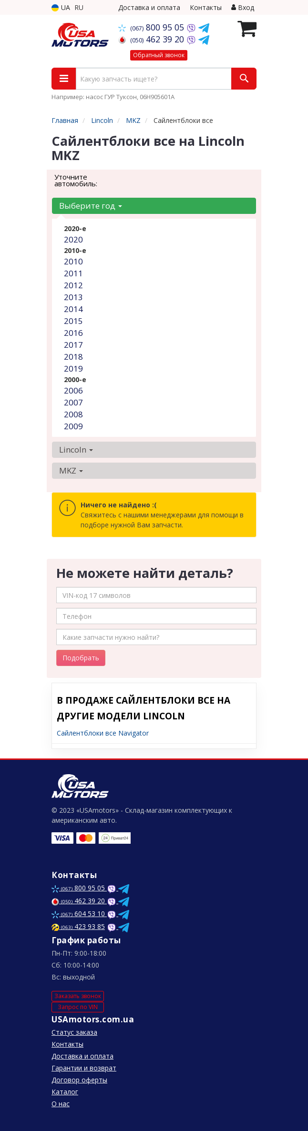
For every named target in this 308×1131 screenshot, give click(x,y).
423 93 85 (78, 926)
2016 (73, 332)
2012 (73, 285)
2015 (73, 320)
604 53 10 (79, 913)
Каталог (64, 1091)
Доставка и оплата (149, 7)
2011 (73, 273)
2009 (73, 426)
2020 (73, 239)
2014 (73, 308)
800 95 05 (152, 27)
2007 (73, 402)
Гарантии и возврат (83, 1067)
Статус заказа (74, 1032)
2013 (73, 297)
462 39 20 (152, 39)
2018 (73, 356)
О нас (60, 1103)
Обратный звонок (159, 55)
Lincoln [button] (76, 449)
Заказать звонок (77, 996)
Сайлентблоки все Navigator (103, 732)
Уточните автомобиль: (75, 180)
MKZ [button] (71, 470)
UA (60, 7)
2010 (73, 261)
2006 (73, 390)
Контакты (206, 7)
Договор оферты (79, 1079)
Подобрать (80, 657)
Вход (242, 7)
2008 (73, 414)
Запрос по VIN (78, 1007)
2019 (73, 368)
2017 (73, 344)
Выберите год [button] (90, 205)
